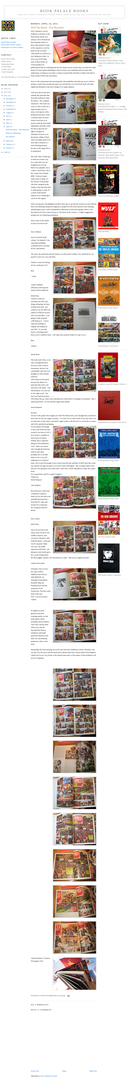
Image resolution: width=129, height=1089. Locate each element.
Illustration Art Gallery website (12, 47)
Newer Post (35, 1071)
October (9, 106)
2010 (6, 152)
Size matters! (10, 137)
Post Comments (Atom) (49, 1076)
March (8, 141)
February (9, 144)
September (10, 109)
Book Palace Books (64, 11)
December (10, 99)
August (9, 113)
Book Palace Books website (11, 45)
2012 (6, 92)
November (10, 102)
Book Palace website (8, 42)
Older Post (93, 1071)
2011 (6, 96)
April (8, 127)
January (9, 148)
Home (64, 1071)
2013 (6, 89)
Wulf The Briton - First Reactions (17, 130)
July (8, 116)
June (8, 120)
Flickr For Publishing (13, 133)
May (8, 123)
